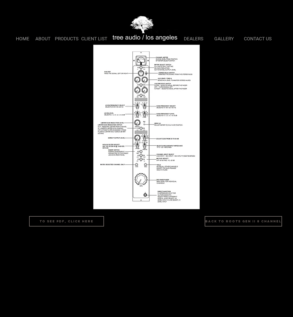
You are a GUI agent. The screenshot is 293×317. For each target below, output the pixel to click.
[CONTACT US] (258, 39)
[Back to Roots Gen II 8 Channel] (243, 221)
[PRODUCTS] (66, 39)
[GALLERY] (224, 39)
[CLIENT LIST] (94, 39)
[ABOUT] (43, 39)
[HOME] (22, 39)
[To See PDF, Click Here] (66, 221)
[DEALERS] (193, 39)
